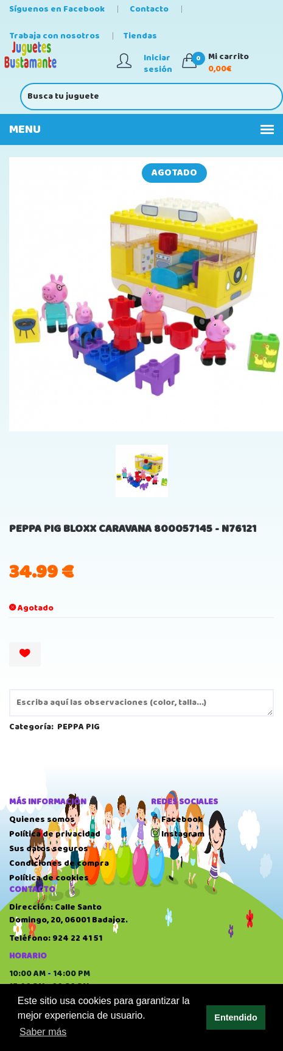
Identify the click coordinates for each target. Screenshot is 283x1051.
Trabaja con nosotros (54, 36)
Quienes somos (42, 819)
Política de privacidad (54, 834)
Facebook (177, 819)
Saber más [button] (42, 1032)
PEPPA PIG (78, 727)
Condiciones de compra (59, 863)
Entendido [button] (235, 1017)
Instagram (177, 834)
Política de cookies (49, 878)
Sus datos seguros (48, 848)
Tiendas (140, 36)
